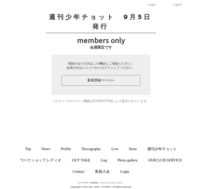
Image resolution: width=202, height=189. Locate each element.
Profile (66, 149)
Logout (177, 4)
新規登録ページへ (101, 80)
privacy (112, 182)
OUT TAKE (81, 160)
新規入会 (102, 171)
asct (120, 182)
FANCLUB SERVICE (165, 160)
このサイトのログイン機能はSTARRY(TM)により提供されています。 (101, 101)
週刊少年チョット (162, 149)
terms (103, 182)
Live (114, 149)
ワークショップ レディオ (41, 160)
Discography (91, 149)
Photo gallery (128, 160)
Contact (78, 171)
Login (152, 4)
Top (28, 149)
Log (104, 160)
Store (133, 149)
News (46, 149)
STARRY (85, 182)
